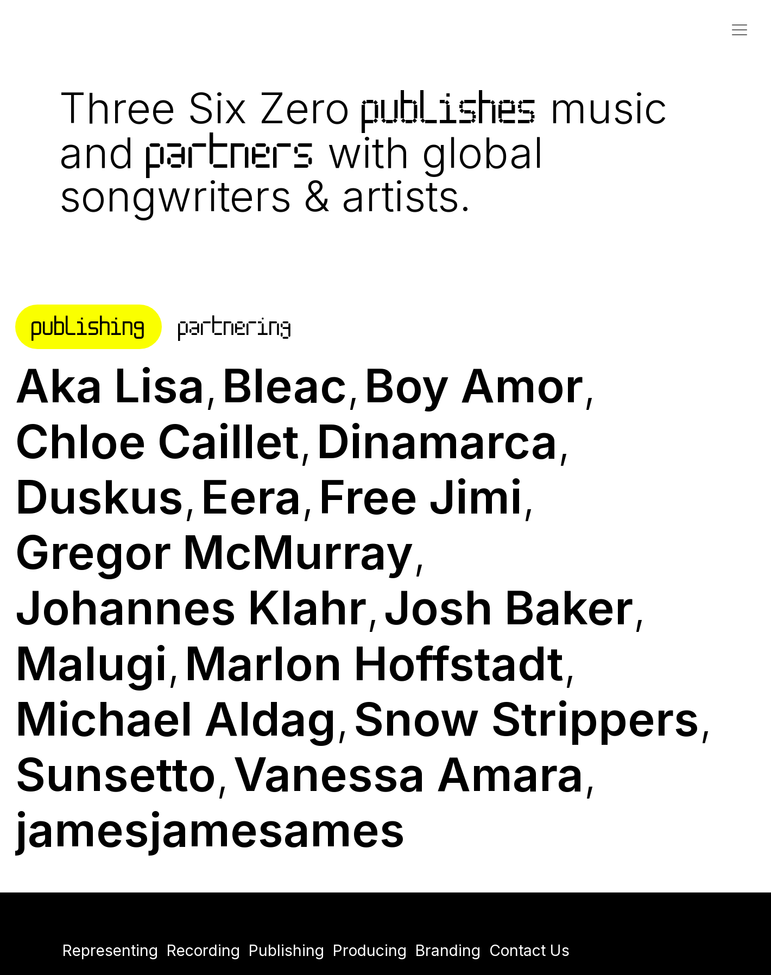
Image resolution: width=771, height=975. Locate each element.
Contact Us (529, 950)
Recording (203, 950)
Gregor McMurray (214, 552)
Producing (370, 950)
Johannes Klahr (190, 607)
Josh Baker (508, 607)
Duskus (99, 496)
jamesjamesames (210, 829)
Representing (110, 950)
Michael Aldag (175, 719)
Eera (251, 496)
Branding (448, 950)
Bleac (284, 385)
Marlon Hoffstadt (374, 663)
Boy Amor (473, 385)
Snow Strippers (526, 719)
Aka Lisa (110, 385)
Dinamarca (437, 441)
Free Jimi (420, 496)
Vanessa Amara (408, 774)
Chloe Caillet (157, 441)
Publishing (286, 950)
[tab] (88, 327)
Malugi (91, 663)
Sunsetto (115, 774)
